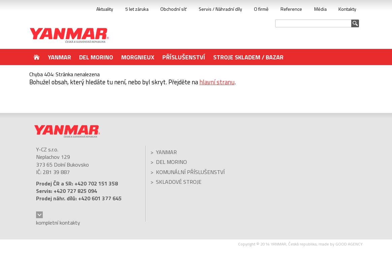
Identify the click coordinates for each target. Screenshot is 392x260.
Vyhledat (355, 23)
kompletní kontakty (58, 223)
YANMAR (69, 35)
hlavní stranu (216, 82)
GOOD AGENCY (349, 244)
